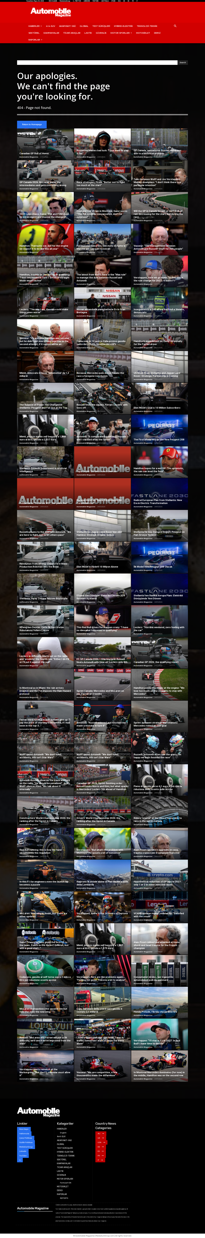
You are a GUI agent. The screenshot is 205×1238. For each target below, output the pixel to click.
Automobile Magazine (29, 157)
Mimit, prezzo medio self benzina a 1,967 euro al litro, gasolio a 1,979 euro (100, 947)
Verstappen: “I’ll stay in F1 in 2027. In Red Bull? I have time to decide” (157, 1042)
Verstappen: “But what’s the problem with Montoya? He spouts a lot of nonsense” (100, 851)
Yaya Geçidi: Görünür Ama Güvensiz (97, 471)
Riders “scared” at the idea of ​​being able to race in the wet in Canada (158, 820)
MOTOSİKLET (143, 33)
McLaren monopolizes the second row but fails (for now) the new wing (43, 1010)
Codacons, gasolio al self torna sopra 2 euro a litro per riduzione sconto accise (45, 979)
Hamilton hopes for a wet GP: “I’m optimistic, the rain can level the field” (159, 470)
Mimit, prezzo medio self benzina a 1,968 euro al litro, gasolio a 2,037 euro (43, 438)
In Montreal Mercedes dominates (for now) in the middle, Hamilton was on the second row (159, 1074)
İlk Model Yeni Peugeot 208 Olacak (153, 566)
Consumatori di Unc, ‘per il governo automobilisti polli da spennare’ (153, 979)
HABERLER (35, 26)
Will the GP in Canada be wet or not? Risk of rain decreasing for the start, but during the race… (158, 214)
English (63, 1133)
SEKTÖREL (34, 33)
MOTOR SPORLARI (121, 33)
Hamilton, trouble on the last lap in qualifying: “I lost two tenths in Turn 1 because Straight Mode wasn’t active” (45, 277)
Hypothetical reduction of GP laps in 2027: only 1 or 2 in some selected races (157, 883)
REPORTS (64, 1198)
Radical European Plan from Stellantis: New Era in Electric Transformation (158, 502)
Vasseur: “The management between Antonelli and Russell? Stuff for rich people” (158, 247)
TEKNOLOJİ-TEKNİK (147, 26)
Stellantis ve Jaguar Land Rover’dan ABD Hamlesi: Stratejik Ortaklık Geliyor (99, 533)
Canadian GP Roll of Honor (34, 153)
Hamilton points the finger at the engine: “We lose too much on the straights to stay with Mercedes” (159, 691)
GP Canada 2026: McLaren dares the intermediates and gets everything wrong (43, 184)
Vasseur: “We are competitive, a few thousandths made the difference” (97, 1074)
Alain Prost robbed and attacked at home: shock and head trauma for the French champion (157, 945)
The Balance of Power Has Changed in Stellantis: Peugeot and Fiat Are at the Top (43, 406)
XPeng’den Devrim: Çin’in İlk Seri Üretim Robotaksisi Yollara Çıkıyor (42, 629)
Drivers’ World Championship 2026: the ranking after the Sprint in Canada (98, 820)
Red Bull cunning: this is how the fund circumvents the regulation (41, 851)
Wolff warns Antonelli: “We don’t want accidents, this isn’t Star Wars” (40, 756)
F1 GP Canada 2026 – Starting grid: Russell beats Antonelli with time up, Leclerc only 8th (102, 661)
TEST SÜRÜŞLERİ (101, 26)
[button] (175, 26)
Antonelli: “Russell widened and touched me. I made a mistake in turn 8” (102, 724)
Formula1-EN (65, 1183)
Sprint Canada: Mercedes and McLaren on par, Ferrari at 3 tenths (100, 692)
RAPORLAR (35, 39)
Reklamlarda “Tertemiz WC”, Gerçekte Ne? (43, 503)
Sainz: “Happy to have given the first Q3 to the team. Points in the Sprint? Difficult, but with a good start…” (44, 945)
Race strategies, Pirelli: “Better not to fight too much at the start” (101, 184)
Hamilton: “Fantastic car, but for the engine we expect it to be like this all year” (44, 247)
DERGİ (157, 33)
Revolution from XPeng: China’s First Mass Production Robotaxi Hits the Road (43, 565)
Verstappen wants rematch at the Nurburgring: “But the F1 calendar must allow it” (45, 1072)
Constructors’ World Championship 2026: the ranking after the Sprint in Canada (45, 820)
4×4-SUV (50, 26)
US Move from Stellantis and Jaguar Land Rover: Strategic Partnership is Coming (157, 375)
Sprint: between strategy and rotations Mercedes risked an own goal (156, 724)
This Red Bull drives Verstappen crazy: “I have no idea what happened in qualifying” (102, 629)
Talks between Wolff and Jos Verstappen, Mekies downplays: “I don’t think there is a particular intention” (157, 182)
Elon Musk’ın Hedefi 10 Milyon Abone (97, 566)
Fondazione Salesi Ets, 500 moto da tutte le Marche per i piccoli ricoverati (101, 247)
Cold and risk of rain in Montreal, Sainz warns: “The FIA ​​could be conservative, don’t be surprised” (102, 214)
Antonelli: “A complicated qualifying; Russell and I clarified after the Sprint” (101, 438)
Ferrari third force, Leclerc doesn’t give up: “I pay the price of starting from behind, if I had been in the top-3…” (45, 722)
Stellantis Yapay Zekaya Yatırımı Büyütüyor (44, 598)
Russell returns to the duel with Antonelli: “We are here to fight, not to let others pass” (45, 533)
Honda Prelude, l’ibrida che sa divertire (155, 1011)
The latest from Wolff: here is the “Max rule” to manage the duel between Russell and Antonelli (101, 277)
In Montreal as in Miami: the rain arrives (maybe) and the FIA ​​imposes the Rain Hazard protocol (45, 691)
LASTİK (88, 33)
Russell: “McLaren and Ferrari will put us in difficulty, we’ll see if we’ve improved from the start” (45, 1040)
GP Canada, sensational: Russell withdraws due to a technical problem (157, 152)
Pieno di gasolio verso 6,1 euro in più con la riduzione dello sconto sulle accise (158, 788)
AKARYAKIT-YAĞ (67, 26)
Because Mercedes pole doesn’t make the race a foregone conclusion (100, 375)
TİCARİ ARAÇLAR (71, 33)
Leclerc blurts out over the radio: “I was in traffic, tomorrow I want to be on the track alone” (100, 1040)
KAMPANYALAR (51, 33)
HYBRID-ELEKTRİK (123, 26)
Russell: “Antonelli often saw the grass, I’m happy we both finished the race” (157, 756)
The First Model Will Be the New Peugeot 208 (159, 439)
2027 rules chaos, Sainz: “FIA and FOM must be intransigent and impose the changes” (44, 216)
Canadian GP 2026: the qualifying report (156, 662)
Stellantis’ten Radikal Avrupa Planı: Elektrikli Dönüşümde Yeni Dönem (158, 597)
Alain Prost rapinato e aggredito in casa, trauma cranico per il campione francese (157, 851)
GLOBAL (84, 26)
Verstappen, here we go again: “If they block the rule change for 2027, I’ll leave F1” (158, 279)
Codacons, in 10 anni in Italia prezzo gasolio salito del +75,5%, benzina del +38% (101, 343)
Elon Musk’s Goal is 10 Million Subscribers (157, 407)
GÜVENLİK (101, 33)
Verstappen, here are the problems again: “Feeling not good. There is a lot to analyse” (101, 979)
